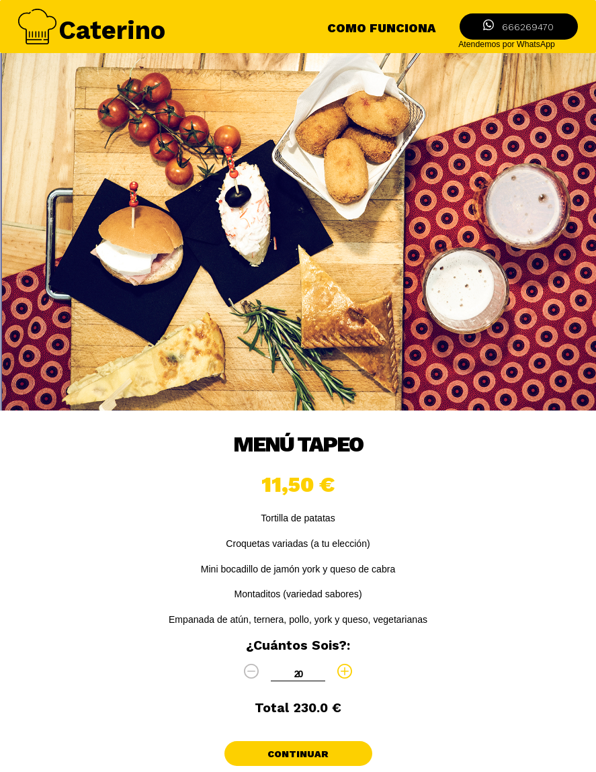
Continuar (298, 753)
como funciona (381, 28)
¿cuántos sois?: (298, 645)
